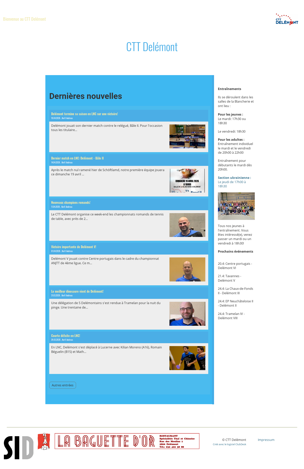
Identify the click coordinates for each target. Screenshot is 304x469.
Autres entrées (62, 385)
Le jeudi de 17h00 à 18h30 (234, 182)
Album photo (196, 19)
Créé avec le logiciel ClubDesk (229, 444)
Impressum (266, 440)
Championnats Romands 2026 (114, 19)
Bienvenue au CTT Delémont (24, 19)
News (77, 19)
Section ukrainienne (162, 19)
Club (59, 19)
